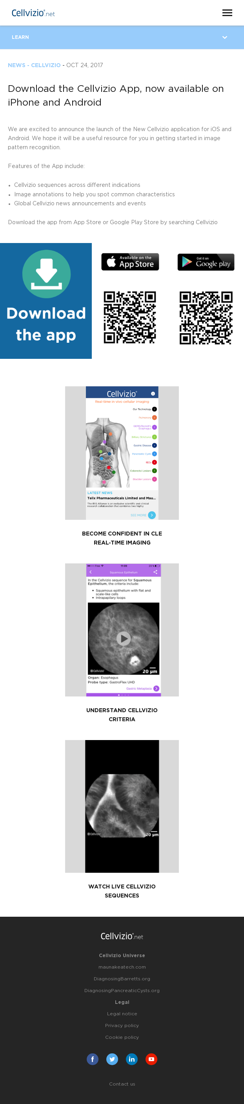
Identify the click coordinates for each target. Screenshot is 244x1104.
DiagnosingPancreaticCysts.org (122, 990)
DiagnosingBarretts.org (122, 978)
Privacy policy (122, 1025)
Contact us (122, 1084)
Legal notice (122, 1013)
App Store (87, 222)
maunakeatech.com (122, 967)
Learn (20, 37)
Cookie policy (122, 1037)
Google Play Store (134, 222)
